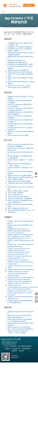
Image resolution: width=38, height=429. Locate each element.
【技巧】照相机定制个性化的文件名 (17, 208)
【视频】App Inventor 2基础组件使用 (18, 70)
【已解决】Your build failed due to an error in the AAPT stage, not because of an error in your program (20, 293)
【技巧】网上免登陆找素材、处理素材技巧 (19, 198)
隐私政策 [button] (14, 350)
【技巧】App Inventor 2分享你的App (17, 196)
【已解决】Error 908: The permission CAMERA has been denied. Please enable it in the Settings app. (20, 262)
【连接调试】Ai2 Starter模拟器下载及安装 (19, 47)
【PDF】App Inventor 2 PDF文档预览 (18, 135)
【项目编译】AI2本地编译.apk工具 (17, 62)
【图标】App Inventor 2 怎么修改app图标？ (20, 175)
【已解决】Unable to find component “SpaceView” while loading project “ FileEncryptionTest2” (18, 273)
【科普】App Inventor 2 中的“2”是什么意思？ (20, 72)
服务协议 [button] (21, 350)
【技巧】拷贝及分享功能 (14, 195)
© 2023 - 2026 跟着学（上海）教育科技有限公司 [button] (18, 346)
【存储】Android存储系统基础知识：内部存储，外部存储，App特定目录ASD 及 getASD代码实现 (20, 66)
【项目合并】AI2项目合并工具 (16, 60)
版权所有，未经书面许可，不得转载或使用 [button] (17, 348)
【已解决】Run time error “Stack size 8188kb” (20, 269)
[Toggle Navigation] (3, 11)
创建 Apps (29, 5)
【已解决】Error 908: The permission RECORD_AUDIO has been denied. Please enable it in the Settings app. (19, 231)
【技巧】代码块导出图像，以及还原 (17, 191)
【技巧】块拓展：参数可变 (15, 193)
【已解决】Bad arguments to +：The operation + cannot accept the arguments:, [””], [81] (20, 240)
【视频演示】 (29, 329)
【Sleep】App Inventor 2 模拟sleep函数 (18, 181)
